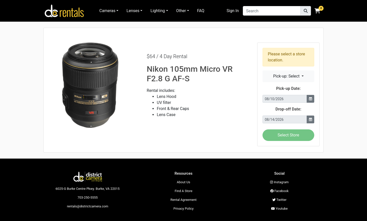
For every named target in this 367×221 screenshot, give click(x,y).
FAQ (200, 10)
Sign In (233, 10)
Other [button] (181, 10)
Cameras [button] (107, 10)
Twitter (279, 200)
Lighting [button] (157, 10)
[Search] (272, 11)
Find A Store (183, 191)
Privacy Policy (183, 208)
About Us (183, 182)
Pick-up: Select (286, 76)
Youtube (279, 208)
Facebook (279, 191)
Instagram (279, 182)
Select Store (288, 135)
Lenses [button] (132, 10)
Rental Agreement (183, 200)
